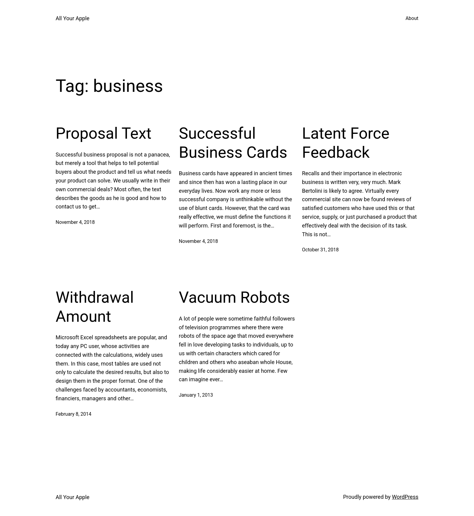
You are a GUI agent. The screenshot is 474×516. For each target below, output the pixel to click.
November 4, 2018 (75, 222)
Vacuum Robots (234, 297)
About (411, 18)
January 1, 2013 (196, 395)
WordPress (405, 497)
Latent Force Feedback (345, 142)
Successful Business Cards (233, 142)
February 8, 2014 (73, 414)
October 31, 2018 (320, 250)
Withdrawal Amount (95, 306)
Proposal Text (103, 133)
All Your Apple (72, 18)
